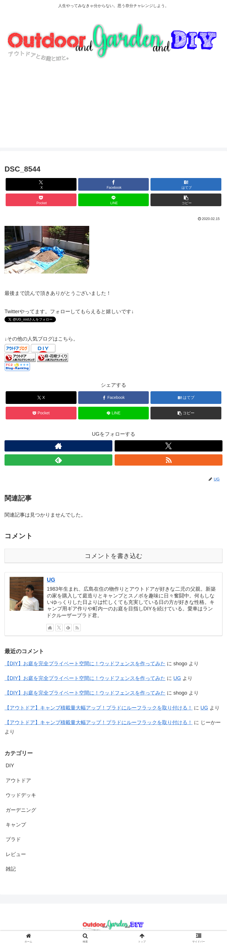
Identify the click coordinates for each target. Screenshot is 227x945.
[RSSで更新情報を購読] (168, 460)
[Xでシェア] (41, 184)
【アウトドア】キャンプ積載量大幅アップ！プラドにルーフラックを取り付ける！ (99, 708)
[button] (185, 200)
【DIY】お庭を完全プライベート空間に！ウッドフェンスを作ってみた (85, 663)
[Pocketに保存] (41, 200)
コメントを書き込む (114, 555)
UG (51, 580)
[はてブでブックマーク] (185, 184)
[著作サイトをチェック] (58, 446)
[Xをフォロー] (168, 446)
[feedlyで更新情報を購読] (58, 460)
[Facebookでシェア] (113, 184)
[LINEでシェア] (113, 200)
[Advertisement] (113, 108)
